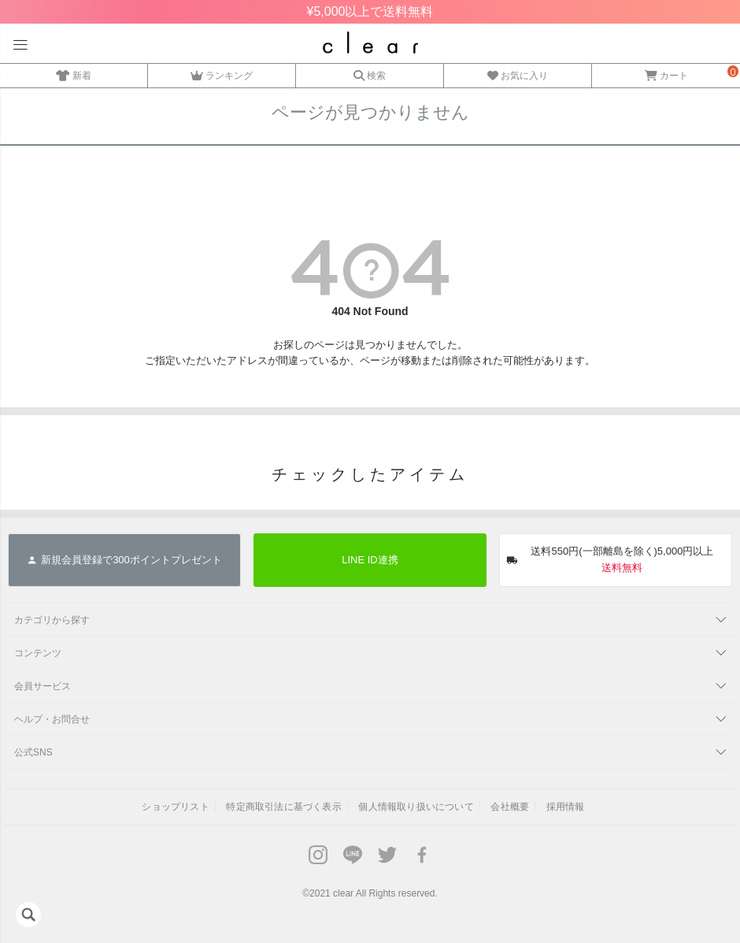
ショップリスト (175, 806)
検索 (369, 73)
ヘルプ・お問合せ (52, 719)
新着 (73, 73)
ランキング (222, 73)
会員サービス (42, 686)
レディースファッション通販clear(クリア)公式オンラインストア (370, 43)
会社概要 (509, 806)
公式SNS (33, 752)
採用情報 (565, 806)
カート (666, 73)
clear (343, 893)
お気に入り (517, 73)
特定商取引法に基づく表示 (283, 806)
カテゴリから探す (52, 620)
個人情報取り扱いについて (415, 806)
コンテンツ (37, 653)
